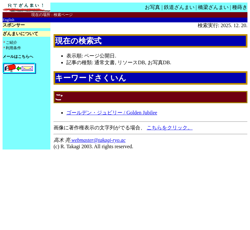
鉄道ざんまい (179, 7)
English (8, 20)
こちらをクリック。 (170, 127)
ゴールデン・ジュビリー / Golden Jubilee (111, 112)
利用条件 (13, 48)
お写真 (152, 7)
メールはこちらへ (18, 56)
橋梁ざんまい (213, 7)
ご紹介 (11, 42)
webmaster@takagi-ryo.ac (98, 140)
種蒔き (239, 7)
